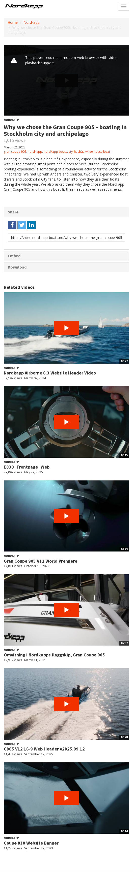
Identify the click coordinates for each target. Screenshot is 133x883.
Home (13, 22)
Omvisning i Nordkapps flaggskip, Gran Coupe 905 (54, 655)
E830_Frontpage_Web (26, 467)
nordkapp (35, 151)
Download (17, 267)
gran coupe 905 (15, 151)
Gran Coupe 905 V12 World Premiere (40, 561)
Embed (14, 255)
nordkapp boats (55, 151)
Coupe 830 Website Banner (31, 843)
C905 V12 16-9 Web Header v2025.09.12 (44, 749)
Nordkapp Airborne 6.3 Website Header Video (50, 373)
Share (13, 211)
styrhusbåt (76, 151)
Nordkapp (31, 22)
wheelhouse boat (97, 151)
